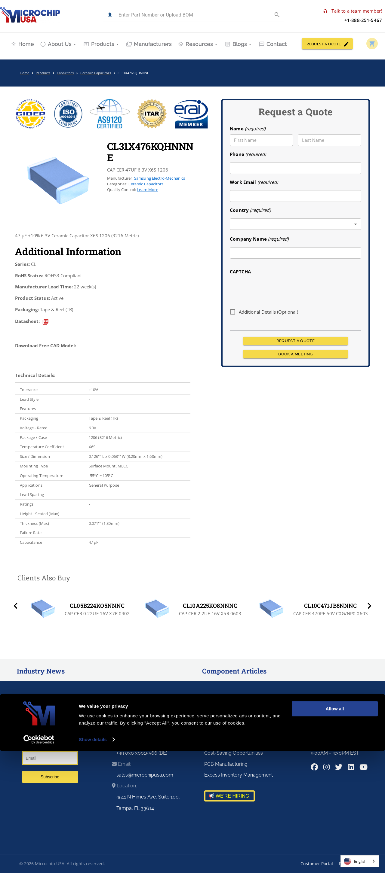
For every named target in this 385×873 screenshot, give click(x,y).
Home (22, 44)
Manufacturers (149, 44)
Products (101, 44)
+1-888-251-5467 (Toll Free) (146, 731)
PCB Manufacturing (226, 764)
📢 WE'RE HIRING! (229, 795)
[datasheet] (45, 322)
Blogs (239, 44)
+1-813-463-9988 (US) (140, 742)
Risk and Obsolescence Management (245, 742)
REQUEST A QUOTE (327, 43)
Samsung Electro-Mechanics (159, 178)
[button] (109, 14)
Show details (93, 861)
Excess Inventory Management (238, 775)
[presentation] (275, 289)
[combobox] (295, 224)
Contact (273, 44)
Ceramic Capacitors (146, 184)
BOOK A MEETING (295, 354)
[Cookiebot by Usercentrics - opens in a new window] (39, 861)
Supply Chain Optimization (233, 731)
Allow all (335, 830)
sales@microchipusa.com (144, 775)
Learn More (147, 189)
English (355, 861)
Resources (198, 44)
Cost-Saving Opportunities (233, 753)
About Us (58, 44)
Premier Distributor (225, 720)
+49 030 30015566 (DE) (141, 753)
